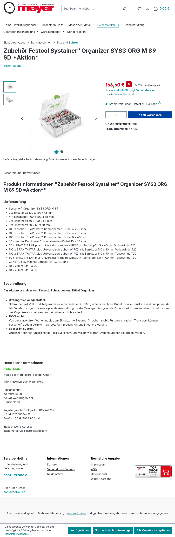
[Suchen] (124, 8)
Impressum (98, 464)
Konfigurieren (79, 530)
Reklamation (55, 474)
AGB (94, 469)
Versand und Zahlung (61, 469)
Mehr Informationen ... (17, 533)
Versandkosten (76, 513)
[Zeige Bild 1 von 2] (56, 151)
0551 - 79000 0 (15, 475)
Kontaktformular (14, 492)
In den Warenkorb (150, 115)
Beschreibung (12, 65)
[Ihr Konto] (147, 8)
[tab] (12, 173)
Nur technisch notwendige (113, 530)
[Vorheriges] (22, 118)
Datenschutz (99, 474)
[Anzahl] (116, 114)
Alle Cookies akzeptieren (153, 530)
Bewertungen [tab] (32, 173)
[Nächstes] (96, 118)
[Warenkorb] (162, 8)
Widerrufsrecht (101, 479)
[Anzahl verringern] (109, 114)
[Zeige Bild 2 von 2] (61, 151)
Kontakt (52, 464)
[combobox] (91, 8)
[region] (51, 118)
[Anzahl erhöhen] (123, 114)
